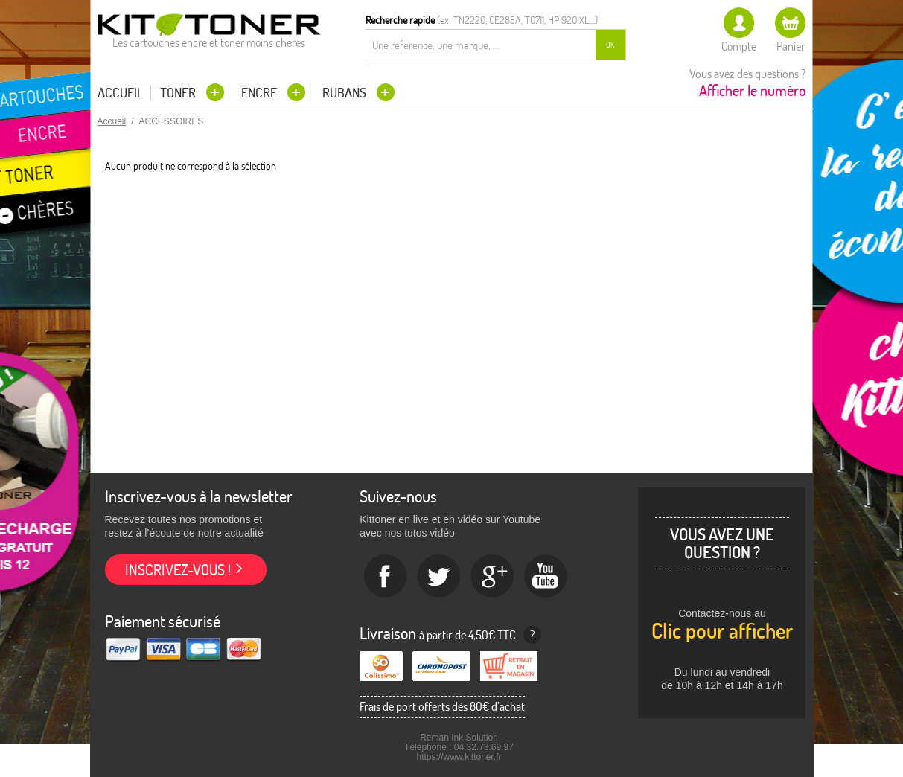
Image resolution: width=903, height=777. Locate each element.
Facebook (385, 576)
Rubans (345, 92)
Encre (260, 92)
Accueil (120, 93)
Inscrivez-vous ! (178, 569)
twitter (439, 576)
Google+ (492, 576)
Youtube (546, 576)
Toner (179, 92)
